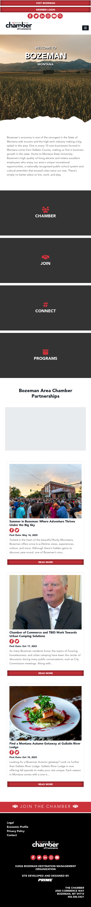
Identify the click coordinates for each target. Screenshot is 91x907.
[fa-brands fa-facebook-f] (30, 16)
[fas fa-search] (60, 16)
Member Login (45, 9)
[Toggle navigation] (85, 27)
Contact (12, 835)
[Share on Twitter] (17, 530)
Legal (10, 822)
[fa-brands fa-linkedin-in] (42, 16)
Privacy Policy (16, 831)
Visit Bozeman (45, 3)
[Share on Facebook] (11, 530)
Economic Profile (17, 827)
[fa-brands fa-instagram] (48, 16)
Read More (45, 562)
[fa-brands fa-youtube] (54, 16)
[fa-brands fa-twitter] (36, 16)
